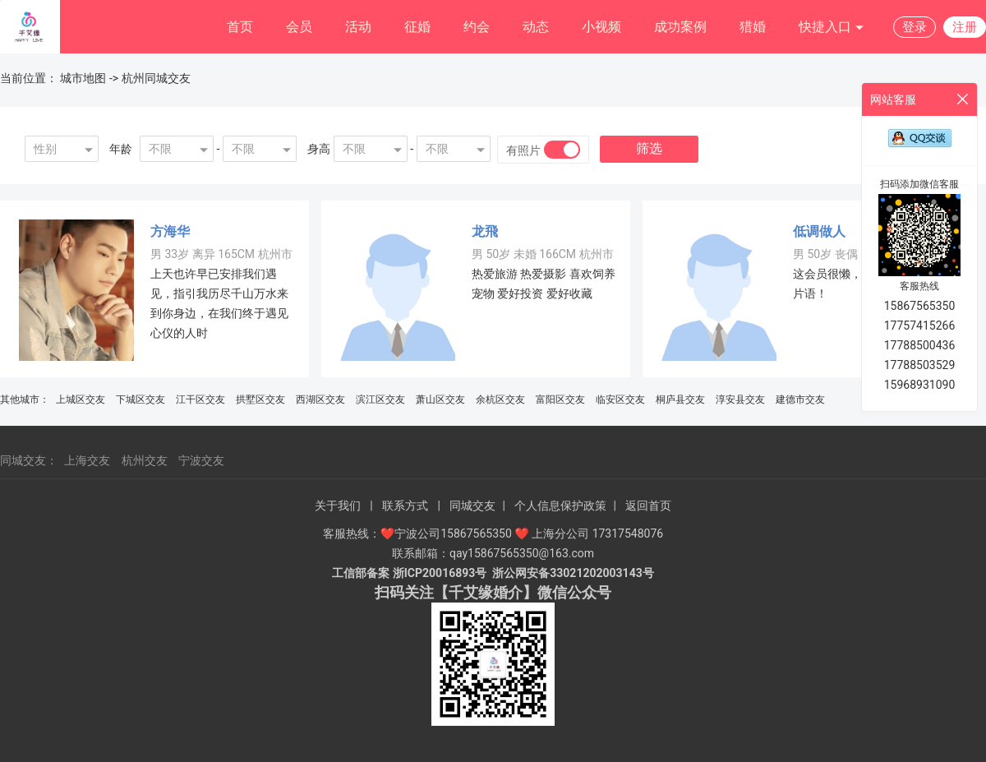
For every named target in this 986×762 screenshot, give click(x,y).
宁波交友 (201, 460)
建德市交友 (800, 399)
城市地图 (83, 78)
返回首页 (648, 505)
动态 (536, 27)
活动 (358, 27)
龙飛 (485, 231)
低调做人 (819, 231)
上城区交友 (80, 399)
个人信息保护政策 (560, 505)
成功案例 (680, 27)
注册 (964, 27)
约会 (476, 27)
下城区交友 (140, 399)
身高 (318, 148)
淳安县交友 (740, 399)
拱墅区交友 (260, 399)
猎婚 (753, 27)
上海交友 (87, 460)
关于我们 (338, 505)
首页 (240, 27)
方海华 (170, 231)
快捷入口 (831, 27)
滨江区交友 (380, 399)
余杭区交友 (500, 399)
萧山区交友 (440, 399)
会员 (299, 27)
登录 (914, 27)
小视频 (601, 27)
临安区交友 (620, 399)
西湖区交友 (320, 399)
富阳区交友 (560, 399)
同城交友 (472, 505)
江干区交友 (200, 399)
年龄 (120, 148)
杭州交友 (145, 460)
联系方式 (405, 505)
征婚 (417, 27)
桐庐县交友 (680, 399)
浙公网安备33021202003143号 (572, 573)
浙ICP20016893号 (440, 573)
